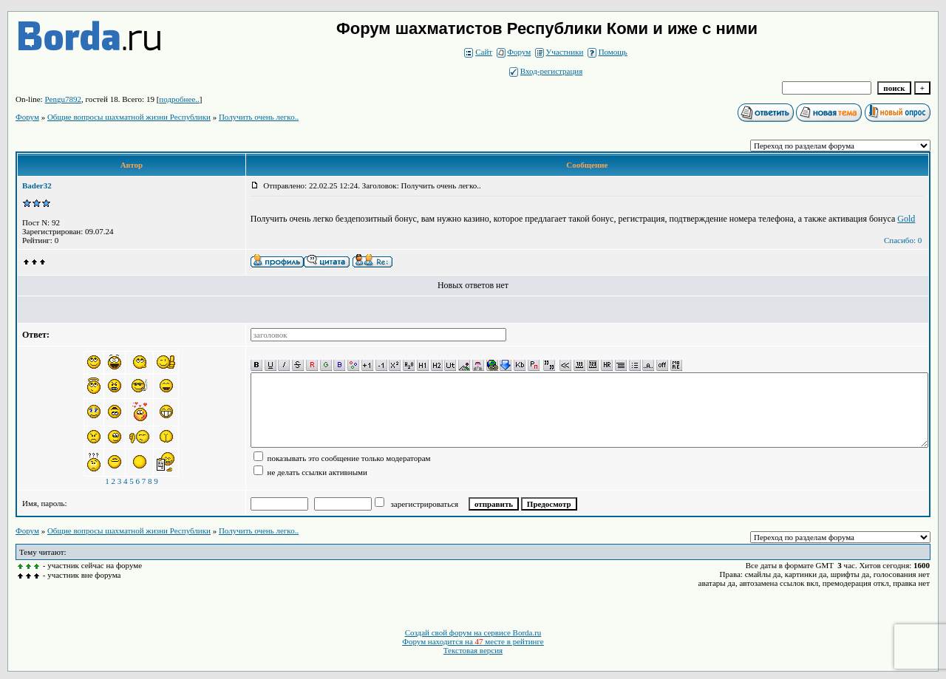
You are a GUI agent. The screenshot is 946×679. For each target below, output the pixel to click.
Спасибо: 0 (903, 240)
